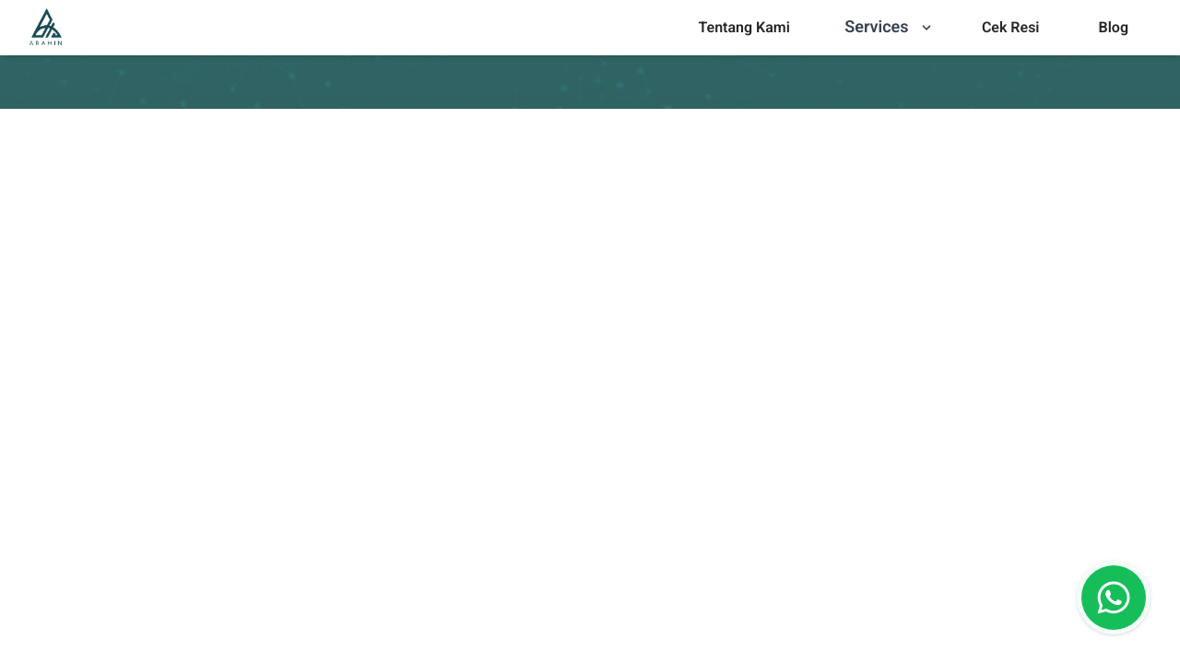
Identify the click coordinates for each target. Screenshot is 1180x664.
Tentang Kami (743, 27)
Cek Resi (1011, 27)
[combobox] (642, 608)
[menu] (743, 28)
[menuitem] (743, 27)
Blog (1113, 27)
